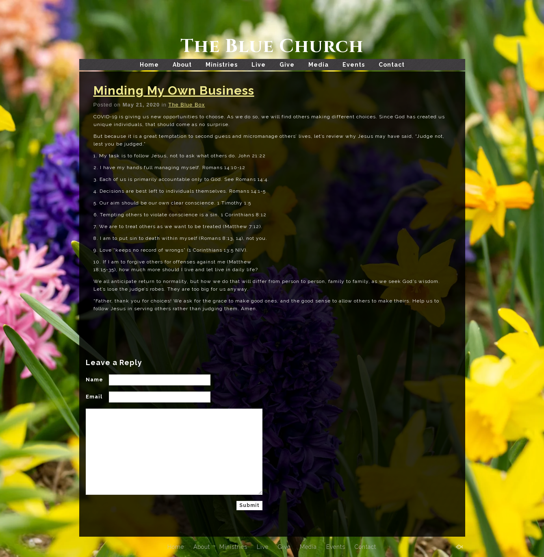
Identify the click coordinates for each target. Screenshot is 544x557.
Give (287, 64)
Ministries (222, 64)
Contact (392, 64)
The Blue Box (186, 105)
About (182, 64)
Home (149, 64)
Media (318, 64)
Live (258, 64)
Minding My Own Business (173, 90)
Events (353, 64)
